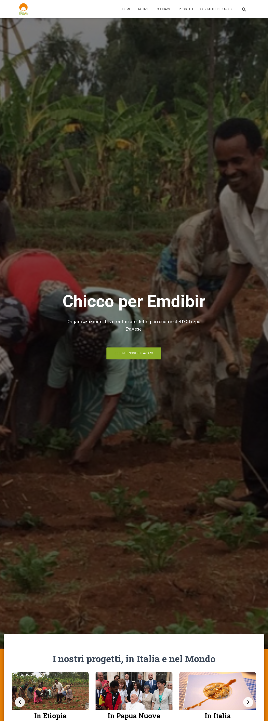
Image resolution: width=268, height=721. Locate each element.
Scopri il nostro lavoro (134, 353)
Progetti (186, 9)
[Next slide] (248, 702)
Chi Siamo (164, 9)
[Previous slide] (20, 702)
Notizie (143, 9)
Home (126, 9)
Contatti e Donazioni (216, 9)
